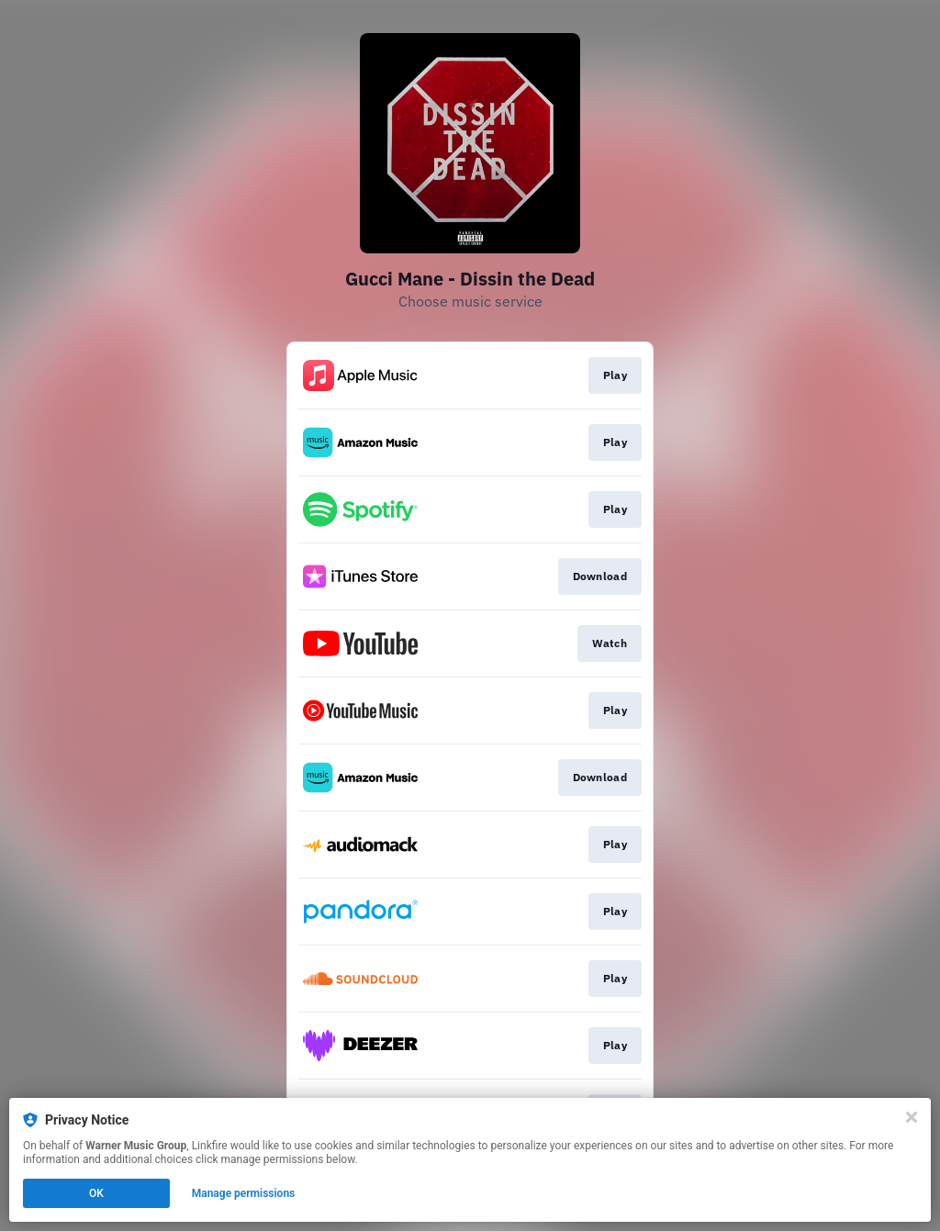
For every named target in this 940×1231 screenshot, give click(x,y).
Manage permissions (244, 1193)
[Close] (911, 1117)
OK (96, 1193)
